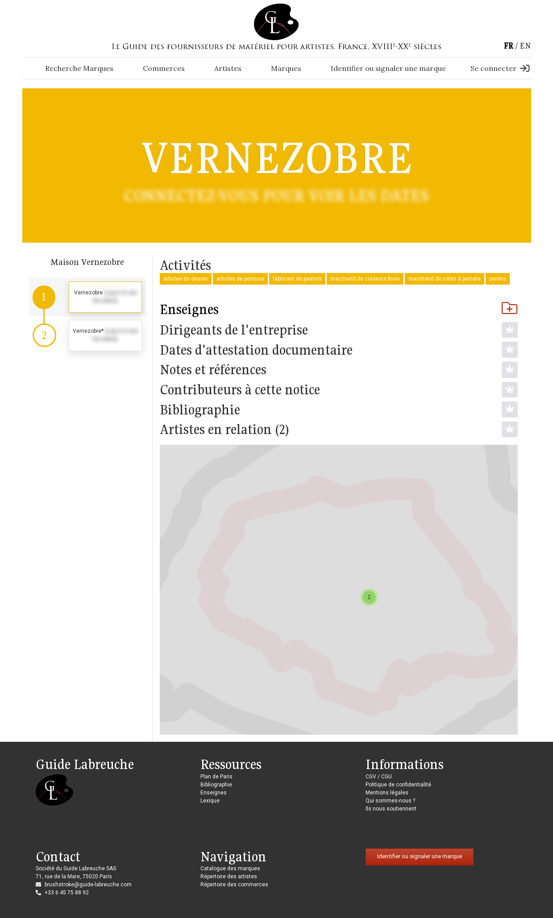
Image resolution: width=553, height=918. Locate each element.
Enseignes (339, 309)
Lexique (210, 801)
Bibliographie (216, 785)
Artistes (227, 68)
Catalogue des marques (230, 868)
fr (508, 46)
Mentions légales (387, 793)
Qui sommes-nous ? (390, 801)
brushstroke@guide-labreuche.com (88, 884)
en (525, 46)
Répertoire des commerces (234, 884)
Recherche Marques (79, 68)
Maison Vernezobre (87, 261)
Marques (286, 68)
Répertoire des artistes (228, 876)
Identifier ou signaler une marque (388, 68)
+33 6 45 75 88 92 (67, 892)
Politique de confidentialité (398, 785)
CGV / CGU (379, 776)
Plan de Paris (216, 776)
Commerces (164, 68)
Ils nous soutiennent (391, 809)
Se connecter (499, 68)
